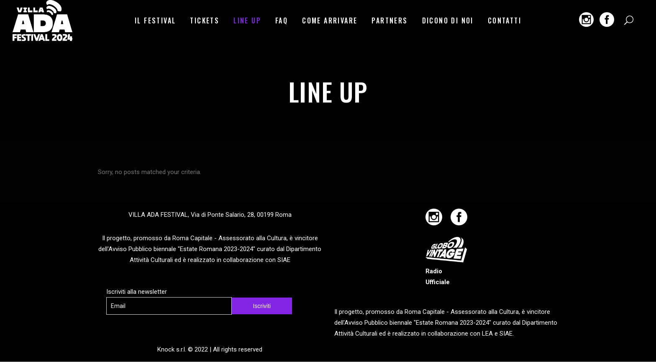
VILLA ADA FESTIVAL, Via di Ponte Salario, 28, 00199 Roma (210, 214)
